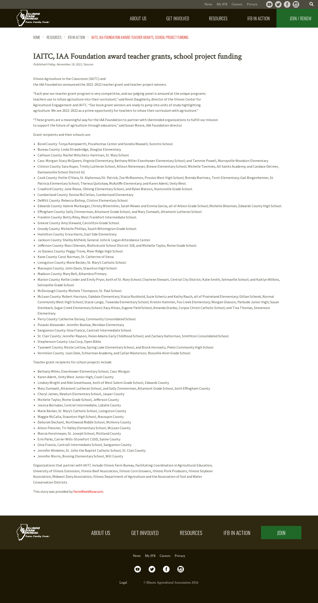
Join (281, 533)
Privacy (252, 4)
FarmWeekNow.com (88, 491)
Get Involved (145, 533)
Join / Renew (300, 18)
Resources (54, 37)
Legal (123, 582)
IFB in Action (236, 533)
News (208, 4)
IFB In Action (76, 37)
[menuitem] (135, 18)
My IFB (222, 4)
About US (100, 533)
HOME (36, 37)
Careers (237, 4)
